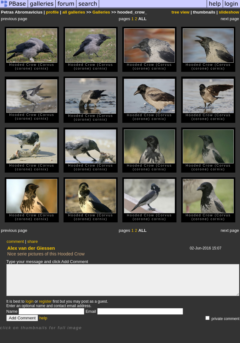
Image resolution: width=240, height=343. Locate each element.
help (43, 318)
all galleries (73, 12)
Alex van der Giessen (31, 248)
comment (15, 241)
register (45, 301)
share (32, 241)
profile (52, 12)
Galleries (101, 12)
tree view (180, 12)
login (29, 301)
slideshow (229, 12)
